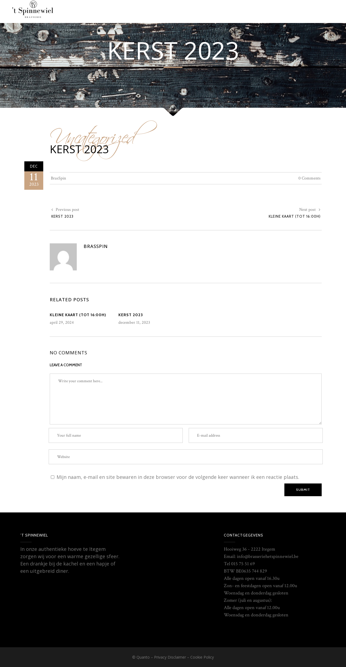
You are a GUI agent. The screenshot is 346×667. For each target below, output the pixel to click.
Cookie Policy (202, 657)
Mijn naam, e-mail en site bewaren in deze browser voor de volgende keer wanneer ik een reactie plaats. (177, 477)
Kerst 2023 (79, 149)
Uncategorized (92, 133)
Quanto (143, 657)
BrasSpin (58, 178)
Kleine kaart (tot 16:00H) (295, 216)
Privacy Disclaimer (170, 657)
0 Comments (309, 178)
